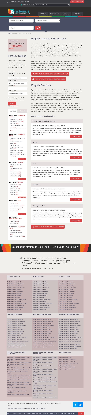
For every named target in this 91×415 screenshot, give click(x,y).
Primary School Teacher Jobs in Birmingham (43, 321)
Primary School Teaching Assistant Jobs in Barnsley (19, 362)
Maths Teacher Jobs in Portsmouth (41, 305)
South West (15, 188)
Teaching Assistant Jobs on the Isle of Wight (17, 337)
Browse (13, 111)
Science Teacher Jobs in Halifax (66, 295)
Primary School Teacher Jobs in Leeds (41, 339)
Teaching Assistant (16, 169)
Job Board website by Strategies (16, 408)
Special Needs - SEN (16, 165)
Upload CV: (11, 71)
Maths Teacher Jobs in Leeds (39, 301)
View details (76, 136)
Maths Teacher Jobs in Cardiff (39, 289)
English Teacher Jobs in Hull (13, 297)
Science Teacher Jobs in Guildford (66, 293)
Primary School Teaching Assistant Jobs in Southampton (16, 391)
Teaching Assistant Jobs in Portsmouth (16, 343)
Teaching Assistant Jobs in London (15, 319)
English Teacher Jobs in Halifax (14, 295)
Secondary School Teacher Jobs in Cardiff (68, 327)
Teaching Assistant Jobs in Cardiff (14, 327)
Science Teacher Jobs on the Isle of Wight (68, 299)
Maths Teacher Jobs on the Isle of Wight (42, 299)
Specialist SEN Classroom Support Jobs (16, 147)
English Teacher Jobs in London (14, 281)
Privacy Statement (13, 106)
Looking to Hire (54, 14)
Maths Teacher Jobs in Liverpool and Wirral (42, 303)
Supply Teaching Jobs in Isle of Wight (67, 367)
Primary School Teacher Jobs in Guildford (42, 331)
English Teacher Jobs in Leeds (14, 301)
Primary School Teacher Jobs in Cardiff (41, 327)
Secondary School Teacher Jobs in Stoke (68, 348)
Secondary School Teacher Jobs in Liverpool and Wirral (70, 341)
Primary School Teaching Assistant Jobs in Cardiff (18, 367)
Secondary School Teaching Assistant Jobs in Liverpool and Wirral (43, 387)
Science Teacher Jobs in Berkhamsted (67, 287)
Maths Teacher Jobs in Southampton (41, 307)
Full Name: (11, 75)
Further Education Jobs (18, 129)
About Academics (66, 14)
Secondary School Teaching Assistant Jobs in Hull (44, 379)
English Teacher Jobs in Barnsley (14, 285)
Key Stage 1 (15, 174)
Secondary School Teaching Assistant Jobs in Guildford (17, 372)
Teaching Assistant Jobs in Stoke (14, 347)
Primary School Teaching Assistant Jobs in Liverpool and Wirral (19, 385)
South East (15, 184)
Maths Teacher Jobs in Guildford (40, 293)
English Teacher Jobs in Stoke (14, 309)
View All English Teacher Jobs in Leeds (49, 227)
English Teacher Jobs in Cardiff (14, 289)
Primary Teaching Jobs (17, 139)
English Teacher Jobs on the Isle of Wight (16, 299)
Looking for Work (43, 14)
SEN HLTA (37, 185)
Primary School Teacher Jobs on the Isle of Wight (44, 337)
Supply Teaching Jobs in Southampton (67, 359)
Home (9, 33)
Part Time (14, 223)
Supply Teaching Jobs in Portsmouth (67, 361)
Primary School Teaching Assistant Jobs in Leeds (18, 382)
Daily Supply (15, 176)
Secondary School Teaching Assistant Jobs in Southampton (43, 394)
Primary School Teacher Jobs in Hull (41, 335)
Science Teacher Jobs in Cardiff (66, 289)
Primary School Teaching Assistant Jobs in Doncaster (19, 369)
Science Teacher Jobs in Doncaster (66, 291)
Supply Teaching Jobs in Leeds (66, 365)
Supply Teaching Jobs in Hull (65, 369)
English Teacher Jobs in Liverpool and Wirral (17, 303)
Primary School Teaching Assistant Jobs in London (18, 357)
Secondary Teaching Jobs (16, 142)
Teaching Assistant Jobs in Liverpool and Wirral (17, 341)
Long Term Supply (17, 236)
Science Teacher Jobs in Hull (65, 297)
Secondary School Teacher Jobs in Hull (67, 335)
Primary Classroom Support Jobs (16, 151)
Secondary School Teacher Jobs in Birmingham (69, 321)
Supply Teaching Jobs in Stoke (65, 357)
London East (15, 209)
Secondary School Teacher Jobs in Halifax (68, 333)
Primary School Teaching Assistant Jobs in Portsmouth (16, 388)
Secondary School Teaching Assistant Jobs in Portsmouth (43, 391)
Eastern (14, 194)
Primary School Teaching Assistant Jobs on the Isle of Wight (19, 379)
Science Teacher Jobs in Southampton (67, 307)
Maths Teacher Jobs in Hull (39, 297)
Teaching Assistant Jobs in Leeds (14, 339)
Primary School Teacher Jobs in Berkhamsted (43, 325)
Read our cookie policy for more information (30, 413)
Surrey (14, 203)
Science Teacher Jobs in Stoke (65, 309)
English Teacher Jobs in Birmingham (15, 283)
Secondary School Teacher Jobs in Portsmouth (69, 344)
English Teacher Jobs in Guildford (14, 293)
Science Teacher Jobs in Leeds (66, 301)
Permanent (15, 230)
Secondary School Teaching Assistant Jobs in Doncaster (43, 372)
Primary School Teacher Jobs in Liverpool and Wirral (44, 341)
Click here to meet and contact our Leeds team (51, 73)
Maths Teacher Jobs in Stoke (39, 309)
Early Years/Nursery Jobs (17, 126)
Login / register (77, 1)
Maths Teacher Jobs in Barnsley (40, 285)
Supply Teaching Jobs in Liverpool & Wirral (68, 363)
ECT (34, 163)
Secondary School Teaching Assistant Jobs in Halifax (19, 375)
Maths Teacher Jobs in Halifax (39, 295)
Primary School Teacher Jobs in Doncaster (42, 329)
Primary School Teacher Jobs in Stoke (41, 347)
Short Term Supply (16, 233)
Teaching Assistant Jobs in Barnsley (15, 323)
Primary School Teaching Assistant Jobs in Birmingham (16, 360)
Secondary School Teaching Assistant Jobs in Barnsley (43, 363)
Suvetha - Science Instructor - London (37, 268)
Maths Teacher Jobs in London (40, 281)
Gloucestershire (17, 205)
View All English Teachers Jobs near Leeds (50, 79)
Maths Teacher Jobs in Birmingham (41, 283)
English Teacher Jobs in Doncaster (15, 291)
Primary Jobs (16, 119)
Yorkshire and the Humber (16, 191)
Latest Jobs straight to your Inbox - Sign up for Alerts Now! (45, 246)
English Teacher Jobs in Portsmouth (15, 305)
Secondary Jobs (17, 121)
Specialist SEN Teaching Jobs (17, 155)
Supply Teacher (39, 206)
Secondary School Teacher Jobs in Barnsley (68, 323)
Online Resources (77, 14)
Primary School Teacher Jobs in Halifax (42, 333)
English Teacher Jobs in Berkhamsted (15, 287)
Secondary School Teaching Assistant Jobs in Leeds (44, 385)
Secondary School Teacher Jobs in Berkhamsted (70, 325)
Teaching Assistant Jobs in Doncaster (15, 329)
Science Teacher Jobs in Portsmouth (67, 305)
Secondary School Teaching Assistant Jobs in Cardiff (45, 369)
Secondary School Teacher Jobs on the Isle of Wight (70, 337)
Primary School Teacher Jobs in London (42, 319)
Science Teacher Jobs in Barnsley (66, 285)
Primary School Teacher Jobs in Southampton (43, 345)
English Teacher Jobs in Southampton (15, 307)
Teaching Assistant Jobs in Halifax (15, 333)
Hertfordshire (16, 207)
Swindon (14, 211)
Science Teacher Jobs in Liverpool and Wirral (69, 303)
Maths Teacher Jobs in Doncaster (40, 291)
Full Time (14, 221)
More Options (22, 178)
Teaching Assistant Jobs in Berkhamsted (16, 325)
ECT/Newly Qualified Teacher (44, 121)
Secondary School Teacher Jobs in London (68, 319)
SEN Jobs (14, 123)
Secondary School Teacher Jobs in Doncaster (69, 329)
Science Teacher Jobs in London (66, 281)
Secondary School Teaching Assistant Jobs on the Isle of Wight (45, 382)
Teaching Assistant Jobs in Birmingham (16, 321)
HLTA (35, 142)
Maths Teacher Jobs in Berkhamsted (41, 287)
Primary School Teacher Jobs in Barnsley (42, 323)
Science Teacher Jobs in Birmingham (67, 283)
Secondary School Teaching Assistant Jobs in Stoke (44, 397)
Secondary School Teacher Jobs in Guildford (69, 331)
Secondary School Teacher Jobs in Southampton (70, 346)
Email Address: (12, 80)
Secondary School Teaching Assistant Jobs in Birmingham (43, 360)
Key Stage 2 (15, 172)
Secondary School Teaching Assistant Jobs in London (45, 357)
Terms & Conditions (40, 408)
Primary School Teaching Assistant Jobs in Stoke (18, 394)
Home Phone (12, 90)
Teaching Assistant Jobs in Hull (14, 335)
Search (22, 111)
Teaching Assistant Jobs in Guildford (15, 331)
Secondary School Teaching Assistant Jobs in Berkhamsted (43, 366)
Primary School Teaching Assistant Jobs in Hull (17, 377)
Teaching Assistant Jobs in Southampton (16, 345)
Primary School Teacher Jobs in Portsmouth (43, 343)
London (14, 186)
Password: (11, 85)
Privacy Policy (30, 408)
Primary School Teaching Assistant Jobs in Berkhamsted (16, 365)
